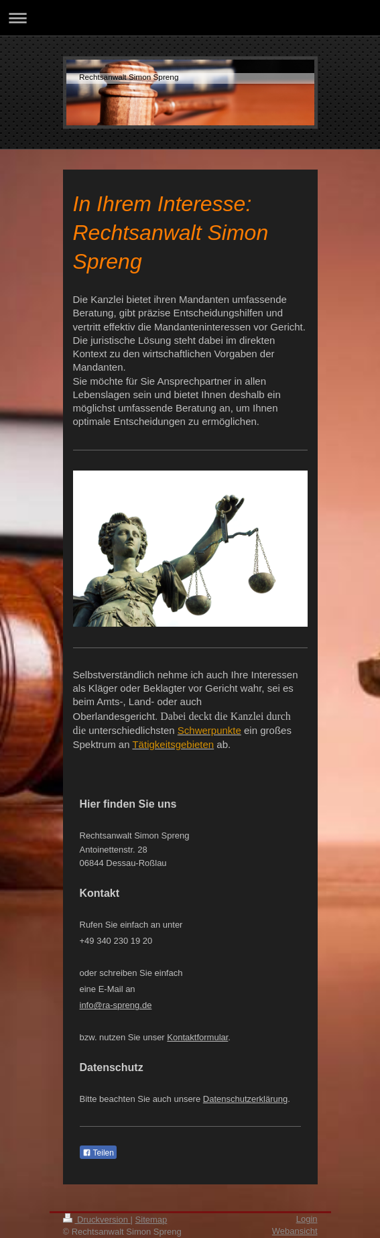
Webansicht (295, 1231)
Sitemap (151, 1220)
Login (307, 1219)
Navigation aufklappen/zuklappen (190, 17)
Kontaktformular (197, 1037)
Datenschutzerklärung (245, 1099)
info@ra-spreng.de (116, 1005)
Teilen (98, 1153)
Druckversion (97, 1220)
